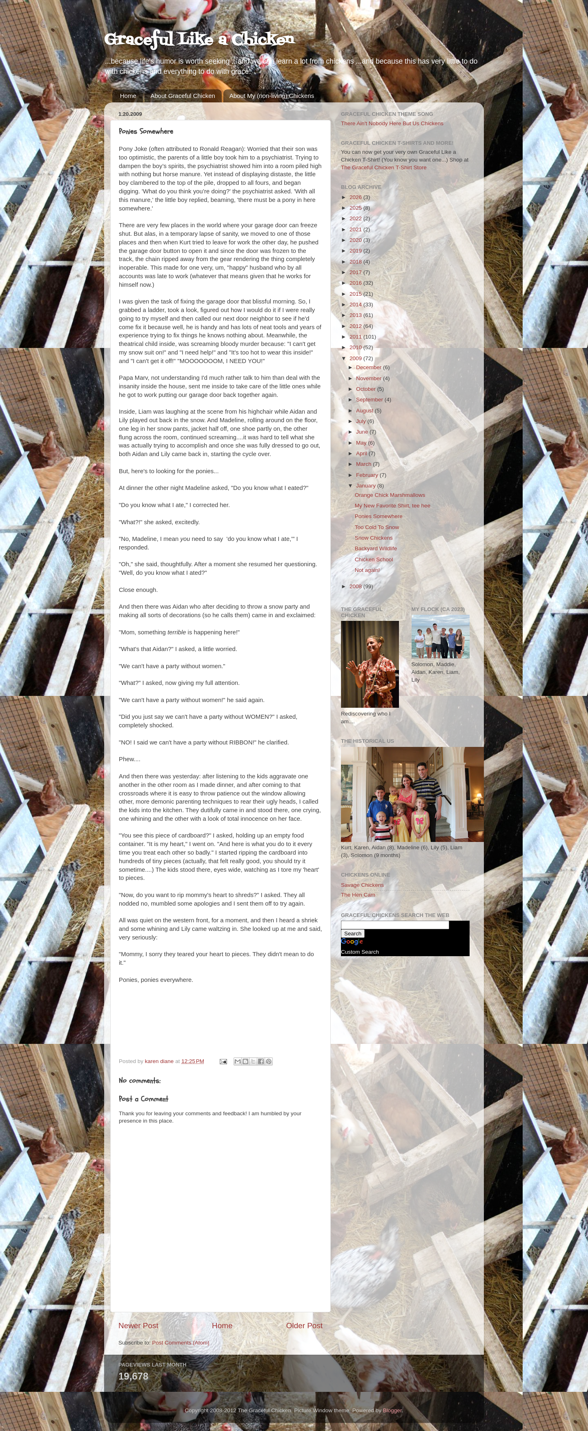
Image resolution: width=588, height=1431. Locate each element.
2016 (356, 283)
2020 (356, 240)
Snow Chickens (374, 538)
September (370, 400)
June (363, 432)
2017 (356, 272)
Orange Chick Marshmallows (390, 495)
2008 (356, 586)
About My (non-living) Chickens (271, 95)
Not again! (367, 570)
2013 (356, 315)
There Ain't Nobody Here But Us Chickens (392, 123)
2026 (356, 197)
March (364, 464)
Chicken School (374, 559)
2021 (356, 229)
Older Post (304, 1325)
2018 (356, 262)
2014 (356, 304)
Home (128, 95)
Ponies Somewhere (379, 516)
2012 (356, 326)
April (362, 453)
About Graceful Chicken (183, 95)
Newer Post (138, 1325)
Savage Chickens (362, 885)
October (366, 389)
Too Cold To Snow (377, 527)
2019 (356, 251)
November (369, 378)
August (365, 411)
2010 (356, 347)
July (362, 421)
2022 (356, 218)
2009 (356, 358)
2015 (356, 294)
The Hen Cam (358, 895)
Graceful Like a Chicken (199, 40)
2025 (356, 208)
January (366, 486)
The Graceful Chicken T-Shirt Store (384, 167)
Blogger (392, 1410)
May (362, 443)
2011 (356, 337)
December (369, 367)
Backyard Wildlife (376, 548)
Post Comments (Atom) (180, 1343)
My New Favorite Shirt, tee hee (392, 506)
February (368, 475)
